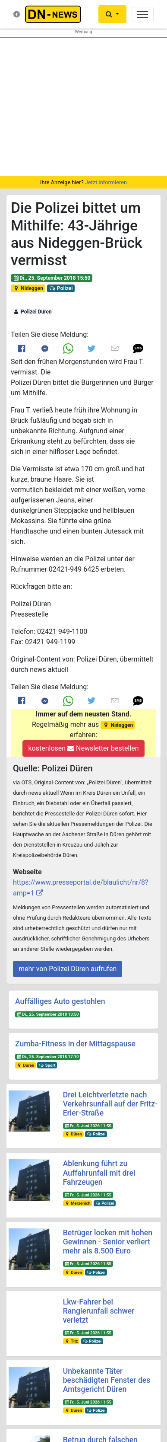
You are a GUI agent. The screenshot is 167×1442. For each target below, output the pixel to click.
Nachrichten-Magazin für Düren (65, 1243)
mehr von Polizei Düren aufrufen (68, 969)
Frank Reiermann (96, 1401)
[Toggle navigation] (143, 14)
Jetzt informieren (106, 182)
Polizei (61, 288)
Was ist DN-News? (50, 1235)
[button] (138, 348)
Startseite (40, 1218)
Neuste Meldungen (50, 1227)
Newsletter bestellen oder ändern (83, 1322)
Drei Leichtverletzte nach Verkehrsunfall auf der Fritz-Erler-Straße (110, 1103)
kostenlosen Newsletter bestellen (83, 748)
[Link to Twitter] (91, 348)
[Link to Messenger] (45, 348)
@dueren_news (125, 1356)
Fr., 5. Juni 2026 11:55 (87, 1125)
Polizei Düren (32, 312)
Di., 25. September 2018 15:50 (52, 278)
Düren (25, 1065)
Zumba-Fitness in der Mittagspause (75, 1043)
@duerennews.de (42, 1356)
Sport (47, 1065)
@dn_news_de (125, 1372)
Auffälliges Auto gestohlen (60, 1001)
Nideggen (28, 288)
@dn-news (42, 1372)
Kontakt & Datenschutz (56, 1251)
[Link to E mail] (115, 348)
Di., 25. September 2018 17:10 (48, 1056)
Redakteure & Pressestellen (61, 1260)
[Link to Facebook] (21, 348)
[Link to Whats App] (68, 348)
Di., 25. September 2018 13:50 (48, 1014)
